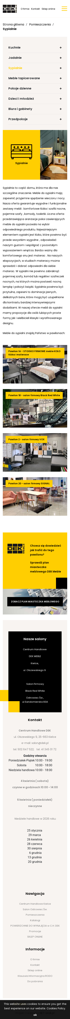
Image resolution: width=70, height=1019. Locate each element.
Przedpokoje (18, 119)
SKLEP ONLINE (35, 936)
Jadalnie (15, 58)
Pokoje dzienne (19, 88)
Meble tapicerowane (24, 78)
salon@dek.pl (40, 743)
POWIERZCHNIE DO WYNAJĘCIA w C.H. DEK (35, 925)
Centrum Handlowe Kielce (35, 904)
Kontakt (35, 8)
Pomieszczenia (40, 24)
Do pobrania (35, 981)
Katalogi (35, 920)
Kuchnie (14, 47)
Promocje (35, 931)
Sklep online (48, 8)
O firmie (25, 8)
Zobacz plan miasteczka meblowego (35, 601)
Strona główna (13, 24)
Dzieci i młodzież (21, 99)
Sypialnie (10, 29)
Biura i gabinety (20, 109)
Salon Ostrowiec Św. (35, 909)
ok (35, 1015)
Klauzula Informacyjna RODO (35, 976)
